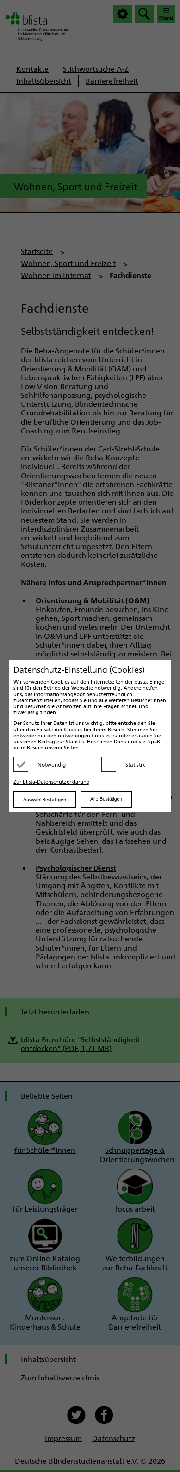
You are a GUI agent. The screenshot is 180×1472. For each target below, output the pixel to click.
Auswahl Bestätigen (44, 799)
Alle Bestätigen (106, 799)
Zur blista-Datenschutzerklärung (51, 781)
